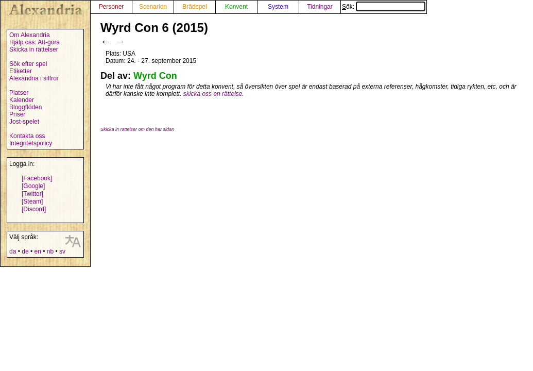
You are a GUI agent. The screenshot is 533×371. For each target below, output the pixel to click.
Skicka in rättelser (33, 49)
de (25, 251)
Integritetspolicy (30, 143)
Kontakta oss (27, 136)
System (278, 6)
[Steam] (32, 201)
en (37, 251)
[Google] (33, 186)
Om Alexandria (29, 35)
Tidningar (320, 6)
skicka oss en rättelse (213, 93)
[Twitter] (32, 193)
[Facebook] (37, 178)
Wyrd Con (155, 76)
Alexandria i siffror (34, 78)
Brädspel (194, 6)
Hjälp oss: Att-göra (34, 42)
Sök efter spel (28, 64)
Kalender (21, 100)
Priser (17, 114)
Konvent (236, 6)
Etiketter (20, 71)
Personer (111, 6)
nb (50, 251)
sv (62, 251)
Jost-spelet (24, 121)
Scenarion (153, 6)
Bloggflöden (25, 107)
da (12, 251)
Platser (18, 92)
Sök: (383, 6)
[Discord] (34, 209)
